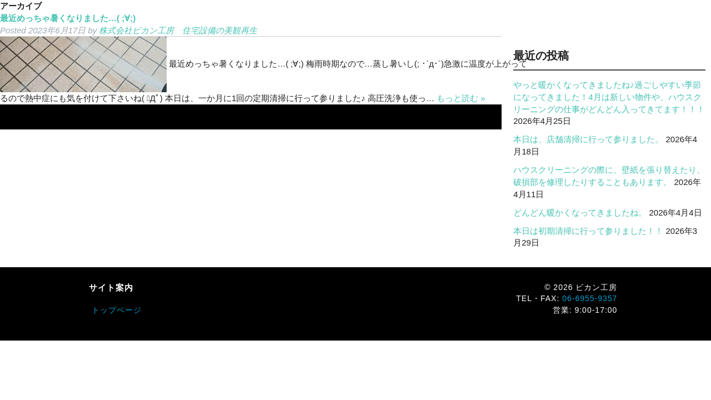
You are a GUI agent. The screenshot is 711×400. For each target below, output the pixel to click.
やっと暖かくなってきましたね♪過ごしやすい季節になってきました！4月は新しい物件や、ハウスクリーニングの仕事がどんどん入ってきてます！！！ (609, 97)
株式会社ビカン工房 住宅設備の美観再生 (178, 30)
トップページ (117, 310)
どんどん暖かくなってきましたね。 (580, 212)
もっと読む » (461, 98)
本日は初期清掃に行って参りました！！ (588, 231)
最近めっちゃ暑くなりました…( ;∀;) (68, 18)
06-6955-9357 (589, 298)
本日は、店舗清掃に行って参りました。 (588, 139)
